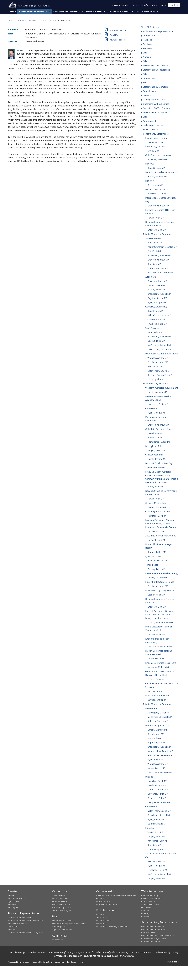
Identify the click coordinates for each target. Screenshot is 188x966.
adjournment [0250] (149, 121)
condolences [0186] (149, 91)
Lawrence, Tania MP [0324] (157, 404)
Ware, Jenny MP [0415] (155, 849)
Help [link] (81, 962)
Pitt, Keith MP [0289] (154, 251)
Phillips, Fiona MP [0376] (156, 679)
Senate (11, 895)
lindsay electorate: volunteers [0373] (160, 662)
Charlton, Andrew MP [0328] (158, 424)
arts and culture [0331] (153, 437)
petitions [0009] (147, 39)
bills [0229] (145, 116)
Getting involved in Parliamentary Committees (116, 895)
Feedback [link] (71, 962)
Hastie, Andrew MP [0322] (157, 392)
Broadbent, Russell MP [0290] (159, 255)
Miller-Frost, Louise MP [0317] (159, 370)
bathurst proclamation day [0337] (158, 463)
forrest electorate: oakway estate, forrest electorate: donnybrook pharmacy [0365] (159, 615)
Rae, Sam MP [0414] (154, 845)
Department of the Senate (152, 926)
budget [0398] (149, 776)
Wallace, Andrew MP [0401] (157, 789)
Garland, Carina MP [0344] (157, 507)
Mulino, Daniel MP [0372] (156, 658)
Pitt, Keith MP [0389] (154, 738)
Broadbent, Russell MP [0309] (159, 336)
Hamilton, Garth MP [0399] (157, 781)
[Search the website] (174, 5)
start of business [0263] (152, 129)
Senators (12, 904)
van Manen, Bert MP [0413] (157, 840)
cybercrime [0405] (151, 806)
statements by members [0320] (156, 383)
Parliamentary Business (33, 11)
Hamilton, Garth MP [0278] (157, 193)
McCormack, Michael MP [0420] (159, 874)
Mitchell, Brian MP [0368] (156, 634)
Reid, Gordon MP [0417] (156, 861)
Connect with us (103, 901)
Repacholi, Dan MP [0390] (156, 742)
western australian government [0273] (161, 172)
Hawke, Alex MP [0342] (155, 498)
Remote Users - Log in (151, 898)
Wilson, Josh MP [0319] (155, 379)
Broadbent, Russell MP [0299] (159, 293)
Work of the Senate (16, 898)
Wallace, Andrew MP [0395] (157, 763)
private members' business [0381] (157, 704)
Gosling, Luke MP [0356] (156, 569)
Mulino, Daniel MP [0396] (156, 768)
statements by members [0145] (155, 86)
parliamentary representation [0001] (158, 31)
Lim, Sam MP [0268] (153, 150)
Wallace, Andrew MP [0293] (157, 268)
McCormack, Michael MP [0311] (159, 345)
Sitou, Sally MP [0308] (154, 332)
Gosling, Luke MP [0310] (156, 340)
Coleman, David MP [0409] (157, 823)
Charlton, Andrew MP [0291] (158, 259)
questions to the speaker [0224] (156, 108)
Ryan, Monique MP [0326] (156, 412)
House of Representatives (19, 917)
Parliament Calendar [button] (120, 5)
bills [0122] (145, 74)
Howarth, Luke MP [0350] (156, 540)
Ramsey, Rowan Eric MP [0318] (159, 375)
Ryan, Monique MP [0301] (156, 302)
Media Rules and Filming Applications (112, 926)
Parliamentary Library (61, 907)
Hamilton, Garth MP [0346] (157, 515)
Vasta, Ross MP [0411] (155, 832)
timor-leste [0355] (151, 564)
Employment (146, 907)
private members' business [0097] (157, 65)
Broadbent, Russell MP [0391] (159, 746)
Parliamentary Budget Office (153, 938)
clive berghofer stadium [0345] (157, 511)
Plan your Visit (102, 923)
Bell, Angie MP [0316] (154, 366)
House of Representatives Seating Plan (25, 932)
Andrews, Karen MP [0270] (157, 159)
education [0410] (150, 828)
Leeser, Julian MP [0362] (156, 594)
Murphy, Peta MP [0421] (156, 878)
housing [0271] (149, 163)
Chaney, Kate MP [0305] (156, 319)
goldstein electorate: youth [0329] (159, 429)
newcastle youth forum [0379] (157, 695)
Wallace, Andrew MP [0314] (157, 358)
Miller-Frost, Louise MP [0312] (159, 349)
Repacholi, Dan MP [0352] (156, 552)
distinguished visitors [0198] (154, 99)
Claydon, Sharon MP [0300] (157, 298)
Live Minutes (13, 926)
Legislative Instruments (62, 929)
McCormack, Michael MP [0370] (159, 646)
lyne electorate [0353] (153, 556)
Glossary (145, 913)
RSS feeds (146, 916)
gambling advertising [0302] (156, 306)
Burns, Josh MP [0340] (155, 486)
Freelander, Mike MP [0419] (157, 870)
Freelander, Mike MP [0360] (157, 586)
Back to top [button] (173, 962)
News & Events (94, 11)
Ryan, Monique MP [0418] (156, 865)
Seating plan (13, 907)
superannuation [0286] (153, 238)
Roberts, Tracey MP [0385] (157, 721)
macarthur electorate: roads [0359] (159, 581)
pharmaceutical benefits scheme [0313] (161, 353)
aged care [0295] (150, 276)
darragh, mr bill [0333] (153, 446)
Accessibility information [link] (18, 962)
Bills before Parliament (62, 920)
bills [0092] (145, 61)
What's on (100, 914)
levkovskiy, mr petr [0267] (155, 146)
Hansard (47, 21)
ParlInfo (144, 5)
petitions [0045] (147, 44)
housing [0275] (149, 180)
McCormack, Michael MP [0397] (159, 772)
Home (13, 11)
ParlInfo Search (148, 901)
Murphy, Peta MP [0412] (156, 836)
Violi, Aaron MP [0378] (154, 691)
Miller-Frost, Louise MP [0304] (159, 315)
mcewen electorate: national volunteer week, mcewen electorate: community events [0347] (160, 524)
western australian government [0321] (161, 387)
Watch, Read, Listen (60, 898)
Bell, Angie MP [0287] (154, 242)
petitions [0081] (147, 48)
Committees (57, 939)
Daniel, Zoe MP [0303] (155, 311)
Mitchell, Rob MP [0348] (155, 531)
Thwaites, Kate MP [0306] (157, 323)
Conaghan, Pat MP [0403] (156, 798)
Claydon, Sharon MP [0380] (157, 699)
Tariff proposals (59, 926)
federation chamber (153, 125)
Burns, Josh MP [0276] (155, 185)
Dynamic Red (13, 901)
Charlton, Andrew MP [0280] (158, 205)
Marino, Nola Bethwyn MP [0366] (160, 622)
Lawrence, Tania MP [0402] (157, 793)
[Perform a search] (178, 5)
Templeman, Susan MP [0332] (159, 441)
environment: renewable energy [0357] (161, 573)
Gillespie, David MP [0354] (157, 560)
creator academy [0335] (154, 454)
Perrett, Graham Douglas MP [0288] (162, 246)
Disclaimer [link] (59, 962)
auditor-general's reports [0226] (156, 112)
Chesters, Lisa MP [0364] (156, 606)
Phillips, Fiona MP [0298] (156, 289)
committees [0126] (149, 78)
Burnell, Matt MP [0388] (155, 734)
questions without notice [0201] (156, 103)
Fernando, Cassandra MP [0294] (160, 272)
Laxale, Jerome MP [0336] (156, 459)
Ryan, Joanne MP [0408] (155, 819)
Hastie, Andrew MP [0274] (157, 176)
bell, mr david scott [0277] (155, 189)
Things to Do (101, 917)
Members (12, 929)
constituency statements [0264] (156, 133)
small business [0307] (152, 328)
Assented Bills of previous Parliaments (69, 923)
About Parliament (119, 11)
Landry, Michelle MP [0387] (157, 729)
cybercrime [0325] (151, 408)
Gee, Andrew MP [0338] (156, 467)
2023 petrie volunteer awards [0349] (160, 535)
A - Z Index (146, 910)
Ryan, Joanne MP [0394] (155, 759)
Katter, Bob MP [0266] (155, 142)
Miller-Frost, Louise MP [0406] (159, 810)
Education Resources (61, 904)
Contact (134, 5)
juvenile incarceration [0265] (156, 138)
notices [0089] (147, 57)
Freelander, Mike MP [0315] (157, 362)
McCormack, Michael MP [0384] (159, 717)
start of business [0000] (150, 27)
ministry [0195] (147, 95)
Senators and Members (66, 11)
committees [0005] (149, 35)
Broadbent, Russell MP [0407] (159, 815)
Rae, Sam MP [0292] (154, 264)
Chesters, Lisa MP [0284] (156, 229)
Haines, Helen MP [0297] (156, 285)
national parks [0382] (152, 708)
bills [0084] (145, 52)
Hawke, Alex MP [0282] (155, 217)
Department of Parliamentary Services (158, 935)
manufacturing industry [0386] (157, 725)
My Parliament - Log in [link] (150, 895)
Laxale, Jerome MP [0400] (156, 785)
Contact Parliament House (107, 904)
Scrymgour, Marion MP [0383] (158, 712)
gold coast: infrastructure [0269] (158, 155)
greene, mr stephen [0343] (155, 503)
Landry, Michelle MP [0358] (157, 577)
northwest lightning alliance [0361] (159, 590)
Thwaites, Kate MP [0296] (157, 281)
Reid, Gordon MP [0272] (156, 168)
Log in (164, 5)
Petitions (100, 898)
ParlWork (155, 5)
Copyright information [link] (42, 962)
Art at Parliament (103, 920)
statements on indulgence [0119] (156, 69)
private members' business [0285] (157, 234)
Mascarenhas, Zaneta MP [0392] (160, 751)
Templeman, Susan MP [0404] (159, 802)
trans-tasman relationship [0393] (159, 755)
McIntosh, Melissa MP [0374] (158, 667)
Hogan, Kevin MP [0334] (156, 450)
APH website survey (150, 904)
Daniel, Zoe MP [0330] (155, 433)
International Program (61, 910)
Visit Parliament (145, 11)
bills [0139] (145, 82)
